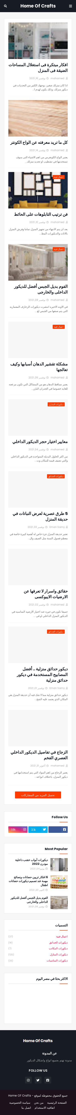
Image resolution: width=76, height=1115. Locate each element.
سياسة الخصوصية (19, 1103)
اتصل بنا (26, 1108)
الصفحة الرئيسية (57, 1103)
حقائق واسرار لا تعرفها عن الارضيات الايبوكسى (46, 594)
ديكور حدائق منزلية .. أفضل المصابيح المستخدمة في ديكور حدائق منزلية (42, 674)
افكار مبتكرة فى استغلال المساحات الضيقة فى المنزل (38, 67)
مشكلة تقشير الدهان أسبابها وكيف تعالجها (39, 367)
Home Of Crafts (38, 6)
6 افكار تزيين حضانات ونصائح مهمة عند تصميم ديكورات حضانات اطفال (28, 881)
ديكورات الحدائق (38, 943)
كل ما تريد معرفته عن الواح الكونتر (39, 142)
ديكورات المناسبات (38, 961)
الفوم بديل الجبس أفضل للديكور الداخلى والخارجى (41, 289)
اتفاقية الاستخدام (45, 1108)
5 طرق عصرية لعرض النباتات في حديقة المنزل (40, 516)
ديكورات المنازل (38, 955)
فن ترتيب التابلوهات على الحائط (41, 214)
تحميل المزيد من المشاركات (38, 795)
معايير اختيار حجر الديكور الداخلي (40, 441)
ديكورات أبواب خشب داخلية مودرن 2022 (31, 862)
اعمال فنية (38, 937)
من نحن (39, 1103)
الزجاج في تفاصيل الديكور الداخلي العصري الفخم (39, 755)
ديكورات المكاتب (38, 948)
